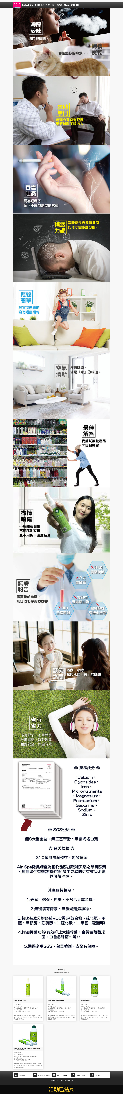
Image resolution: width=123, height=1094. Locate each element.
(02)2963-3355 (22, 1075)
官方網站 (98, 1075)
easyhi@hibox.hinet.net (44, 1075)
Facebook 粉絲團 (81, 1075)
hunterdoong (65, 1075)
